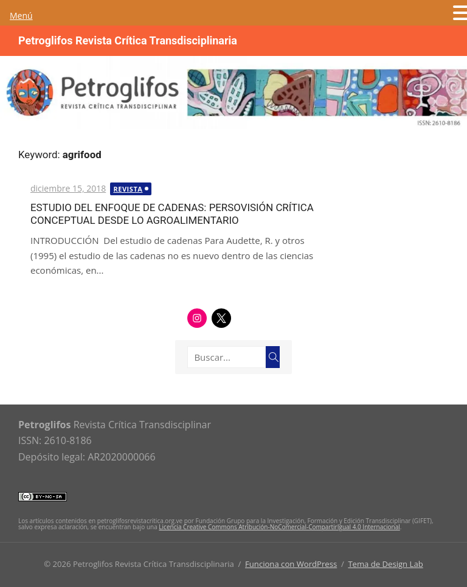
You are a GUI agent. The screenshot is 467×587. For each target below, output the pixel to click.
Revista (127, 188)
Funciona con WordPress (291, 563)
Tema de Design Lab (385, 563)
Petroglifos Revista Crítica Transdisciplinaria (127, 40)
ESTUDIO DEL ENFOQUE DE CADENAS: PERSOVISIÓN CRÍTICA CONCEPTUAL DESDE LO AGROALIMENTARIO (172, 213)
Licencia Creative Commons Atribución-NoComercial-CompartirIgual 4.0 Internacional (279, 527)
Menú (21, 15)
